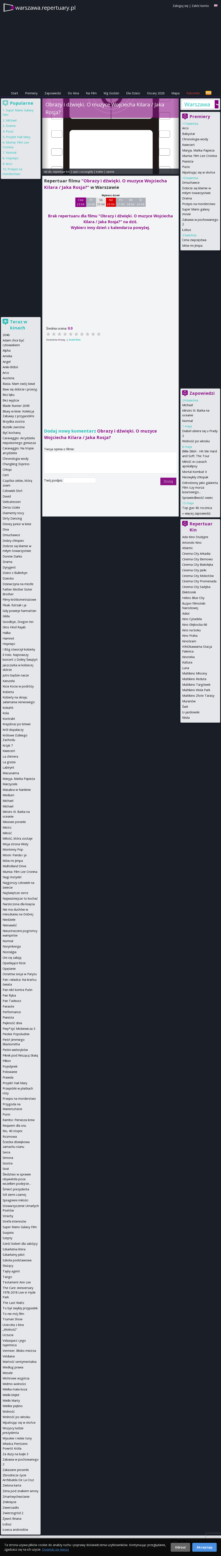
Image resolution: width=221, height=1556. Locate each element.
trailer (99, 172)
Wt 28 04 (130, 202)
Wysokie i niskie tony (17, 1438)
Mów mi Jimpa (192, 245)
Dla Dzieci (133, 93)
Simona (8, 1158)
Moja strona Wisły (15, 844)
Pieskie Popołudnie (16, 1034)
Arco (185, 128)
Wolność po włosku (196, 441)
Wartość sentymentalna (19, 1362)
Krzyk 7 (8, 745)
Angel (7, 362)
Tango (7, 1277)
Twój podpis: (54, 480)
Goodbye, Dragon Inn (18, 622)
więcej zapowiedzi (197, 513)
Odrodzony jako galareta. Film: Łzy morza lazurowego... (200, 487)
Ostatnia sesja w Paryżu (20, 974)
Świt (185, 707)
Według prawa (13, 1367)
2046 (6, 335)
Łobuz (186, 230)
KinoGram (189, 641)
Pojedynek (10, 1066)
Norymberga (12, 946)
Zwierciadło (11, 1507)
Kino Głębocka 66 (194, 624)
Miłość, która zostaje (18, 838)
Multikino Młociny (194, 673)
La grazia (9, 762)
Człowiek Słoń (12, 491)
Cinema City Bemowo (197, 559)
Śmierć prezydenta (16, 1189)
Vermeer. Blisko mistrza (19, 1351)
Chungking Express (16, 464)
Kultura (187, 662)
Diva (6, 529)
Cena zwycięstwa (194, 240)
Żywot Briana (12, 1519)
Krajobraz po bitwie (17, 724)
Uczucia (8, 1335)
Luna (185, 668)
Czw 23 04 (80, 202)
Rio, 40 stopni (12, 1131)
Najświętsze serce (15, 893)
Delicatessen (12, 502)
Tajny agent (11, 1271)
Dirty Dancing (12, 518)
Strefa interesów (14, 1221)
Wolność (9, 1411)
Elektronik (189, 592)
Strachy (8, 1216)
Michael (187, 405)
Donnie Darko (12, 556)
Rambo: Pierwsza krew (19, 1120)
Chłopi (7, 470)
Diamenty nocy (13, 513)
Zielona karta (12, 1485)
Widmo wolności (14, 1384)
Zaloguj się (180, 6)
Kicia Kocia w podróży (18, 686)
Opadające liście (14, 963)
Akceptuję (204, 1547)
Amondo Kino (192, 542)
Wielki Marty (11, 1400)
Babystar (188, 134)
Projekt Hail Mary (18, 137)
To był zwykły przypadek (20, 1308)
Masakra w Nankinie (17, 790)
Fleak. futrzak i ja (14, 605)
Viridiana (9, 1356)
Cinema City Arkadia (196, 553)
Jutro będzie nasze (16, 675)
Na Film (91, 93)
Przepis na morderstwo (198, 204)
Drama (187, 198)
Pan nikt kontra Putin (17, 990)
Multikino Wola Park (196, 690)
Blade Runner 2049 (16, 406)
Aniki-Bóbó (10, 367)
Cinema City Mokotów (198, 576)
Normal (187, 421)
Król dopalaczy (13, 730)
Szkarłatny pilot (14, 1255)
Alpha (7, 350)
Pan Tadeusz (12, 1001)
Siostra (8, 1163)
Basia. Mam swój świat (19, 384)
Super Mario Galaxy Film (20, 1227)
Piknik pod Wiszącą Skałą (20, 1055)
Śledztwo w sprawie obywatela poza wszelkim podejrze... (17, 1179)
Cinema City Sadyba (196, 587)
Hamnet (8, 638)
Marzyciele (10, 784)
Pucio (186, 167)
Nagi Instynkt (12, 877)
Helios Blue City (193, 598)
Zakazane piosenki (16, 1470)
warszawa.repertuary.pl (45, 7)
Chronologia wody (195, 139)
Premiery (31, 93)
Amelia (7, 356)
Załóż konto (200, 6)
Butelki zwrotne (14, 427)
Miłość (7, 833)
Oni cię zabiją (12, 958)
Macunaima (11, 773)
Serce (6, 1152)
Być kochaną (12, 433)
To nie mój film (13, 1314)
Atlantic (187, 548)
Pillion (7, 1061)
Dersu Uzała (11, 507)
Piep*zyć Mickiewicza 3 (19, 1029)
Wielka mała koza (15, 1389)
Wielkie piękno (13, 1406)
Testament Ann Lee (17, 1282)
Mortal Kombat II (194, 472)
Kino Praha (189, 635)
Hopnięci (12, 158)
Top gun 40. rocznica (197, 508)
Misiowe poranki (14, 822)
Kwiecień (188, 145)
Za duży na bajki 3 (15, 1454)
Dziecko (8, 578)
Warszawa (197, 104)
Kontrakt (9, 719)
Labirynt (8, 767)
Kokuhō (8, 708)
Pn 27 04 (121, 202)
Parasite (8, 1006)
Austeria (8, 378)
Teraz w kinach (18, 325)
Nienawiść (10, 925)
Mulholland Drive (14, 866)
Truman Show (12, 1319)
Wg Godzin (111, 93)
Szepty (7, 1238)
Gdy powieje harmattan (19, 611)
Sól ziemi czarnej (14, 1195)
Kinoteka (188, 657)
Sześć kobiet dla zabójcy (20, 1244)
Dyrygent (9, 567)
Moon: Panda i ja (15, 855)
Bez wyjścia (11, 400)
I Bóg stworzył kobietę (19, 649)
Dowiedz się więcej (55, 1549)
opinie (110, 172)
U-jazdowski (190, 712)
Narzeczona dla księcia (19, 904)
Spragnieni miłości (15, 1200)
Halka (7, 633)
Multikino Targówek (196, 684)
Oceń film (75, 339)
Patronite (193, 93)
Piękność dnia (12, 1023)
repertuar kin (61, 172)
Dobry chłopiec (13, 541)
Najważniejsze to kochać (20, 898)
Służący (8, 1266)
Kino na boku (191, 630)
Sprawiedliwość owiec (197, 498)
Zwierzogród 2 (13, 1513)
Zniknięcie (9, 1502)
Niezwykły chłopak (195, 477)
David (7, 496)
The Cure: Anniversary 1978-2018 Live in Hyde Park (19, 1292)
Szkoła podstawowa (17, 1260)
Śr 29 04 (140, 202)
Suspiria (8, 1233)
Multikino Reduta (194, 679)
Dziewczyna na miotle (18, 584)
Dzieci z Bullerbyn (15, 573)
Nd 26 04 (111, 202)
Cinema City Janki (194, 570)
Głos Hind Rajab (14, 627)
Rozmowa (10, 1136)
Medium (8, 795)
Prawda (8, 1077)
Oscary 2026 (155, 93)
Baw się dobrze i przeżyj (20, 389)
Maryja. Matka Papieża (198, 150)
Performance (12, 1012)
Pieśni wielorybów (15, 1050)
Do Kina (73, 93)
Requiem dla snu (14, 1125)
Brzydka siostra (14, 421)
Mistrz (7, 827)
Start (14, 93)
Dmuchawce (191, 182)
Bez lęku (8, 395)
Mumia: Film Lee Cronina (199, 156)
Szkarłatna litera (14, 1249)
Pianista (187, 161)
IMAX (185, 613)
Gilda (6, 616)
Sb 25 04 (101, 202)
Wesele (8, 1373)
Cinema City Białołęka (197, 564)
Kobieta (8, 692)
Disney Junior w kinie (17, 524)
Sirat (6, 1169)
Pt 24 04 (91, 202)
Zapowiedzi (52, 93)
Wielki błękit (11, 1395)
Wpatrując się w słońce (198, 172)
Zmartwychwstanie (16, 1496)
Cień (6, 475)
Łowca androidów (15, 1530)
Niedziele (9, 920)
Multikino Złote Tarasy (198, 695)
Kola (6, 713)
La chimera (10, 756)
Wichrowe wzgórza (16, 1378)
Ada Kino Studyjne (195, 537)
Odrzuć (180, 1547)
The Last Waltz (13, 1303)
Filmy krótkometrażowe (19, 599)
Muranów (189, 701)
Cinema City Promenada (199, 581)
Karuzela (9, 681)
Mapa (175, 93)
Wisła (186, 718)
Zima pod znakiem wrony (20, 1491)
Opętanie (9, 969)
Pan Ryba (9, 995)
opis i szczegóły (83, 172)
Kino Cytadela (192, 619)
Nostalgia (9, 952)
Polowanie (10, 1072)
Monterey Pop (13, 849)
